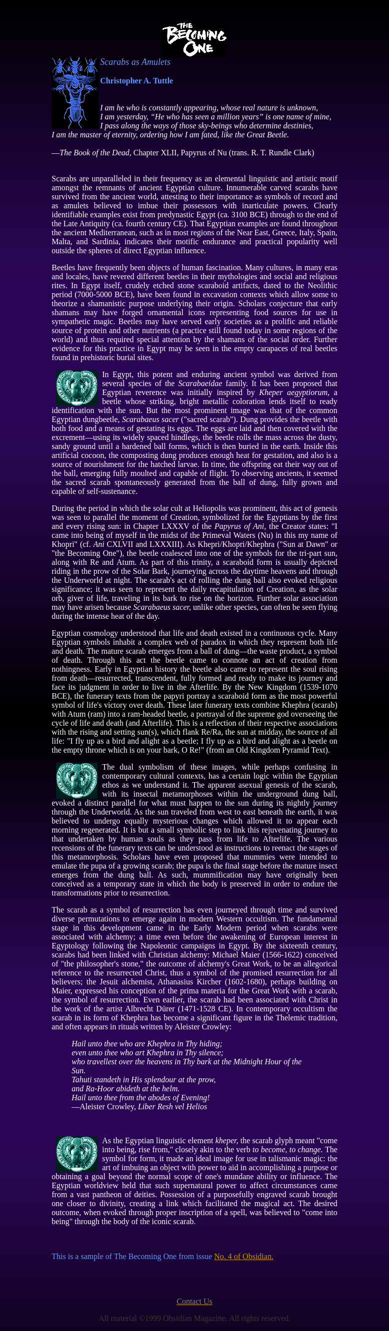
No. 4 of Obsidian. (244, 1256)
